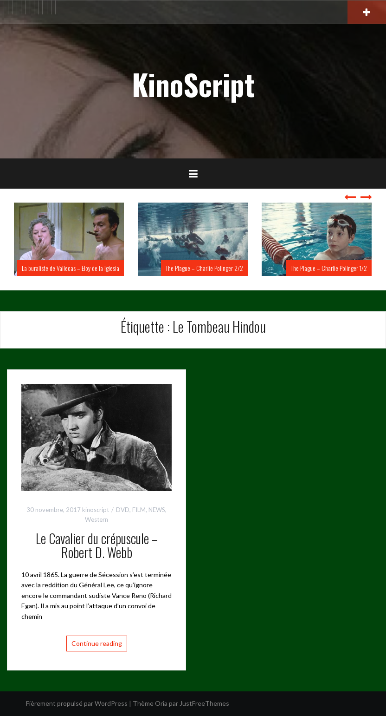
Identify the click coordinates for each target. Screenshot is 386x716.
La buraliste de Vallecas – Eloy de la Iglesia (70, 268)
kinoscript (95, 509)
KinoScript (193, 84)
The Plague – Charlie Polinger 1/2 (329, 268)
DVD (122, 509)
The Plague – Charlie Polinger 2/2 (204, 268)
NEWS (156, 509)
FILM (139, 509)
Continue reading (96, 643)
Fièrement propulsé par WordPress (77, 703)
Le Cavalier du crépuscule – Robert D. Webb (97, 545)
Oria (161, 703)
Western (96, 519)
